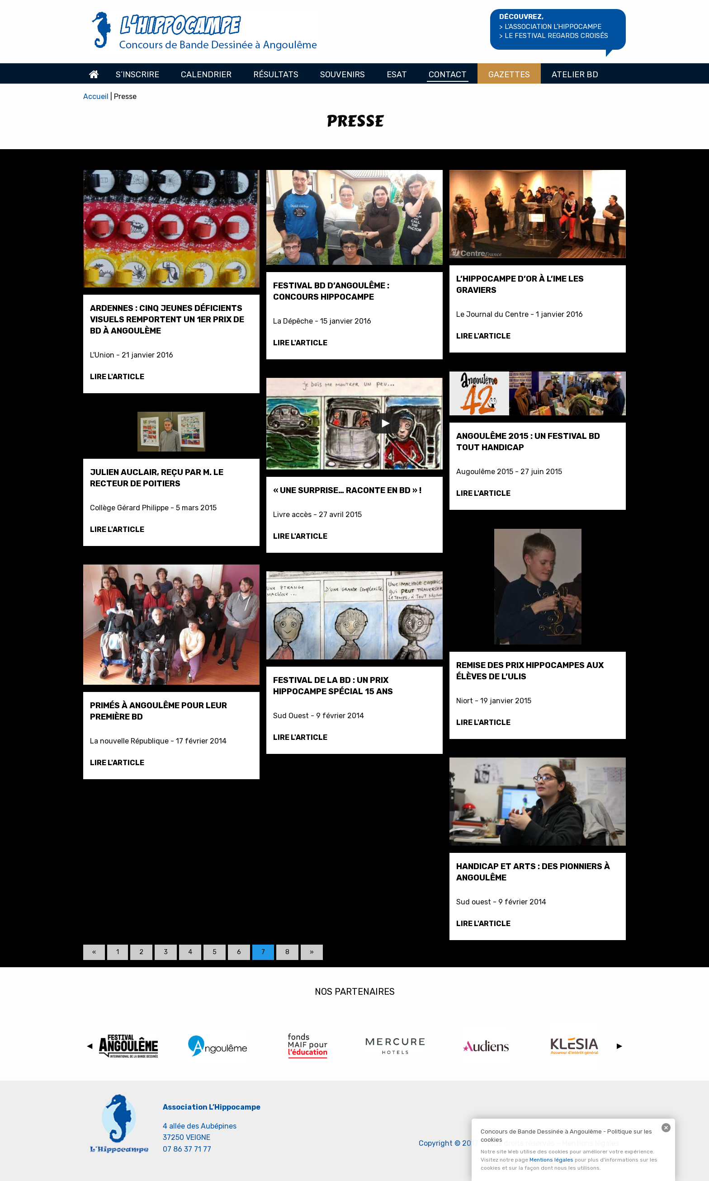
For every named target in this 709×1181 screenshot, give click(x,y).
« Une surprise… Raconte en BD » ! (347, 490)
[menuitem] (94, 73)
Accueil (94, 73)
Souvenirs (342, 75)
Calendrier (206, 75)
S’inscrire (137, 75)
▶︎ (621, 1047)
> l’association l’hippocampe (550, 27)
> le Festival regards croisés (553, 36)
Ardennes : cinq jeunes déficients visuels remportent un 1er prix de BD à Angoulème (167, 319)
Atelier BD (575, 75)
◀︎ (91, 1047)
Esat (397, 75)
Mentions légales (551, 1160)
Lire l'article (117, 376)
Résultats (275, 75)
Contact (448, 75)
